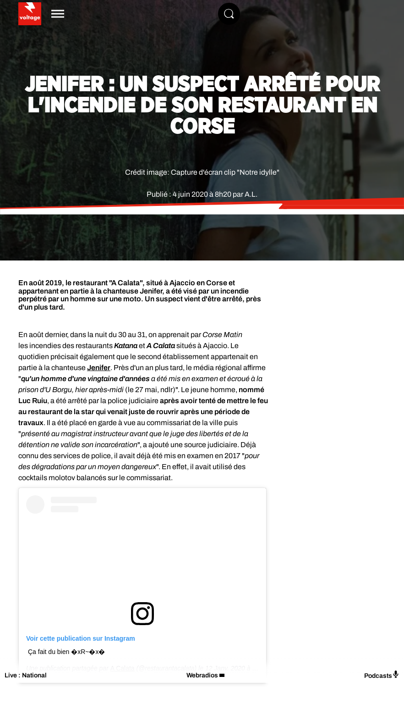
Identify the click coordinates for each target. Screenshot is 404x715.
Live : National (26, 675)
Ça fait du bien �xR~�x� (66, 651)
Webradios (202, 675)
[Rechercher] (229, 14)
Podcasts (381, 675)
